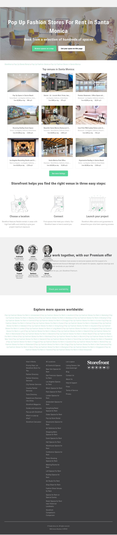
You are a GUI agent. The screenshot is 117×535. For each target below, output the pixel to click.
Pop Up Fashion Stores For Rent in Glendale (81, 324)
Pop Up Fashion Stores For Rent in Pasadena (95, 340)
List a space (70, 362)
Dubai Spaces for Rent (54, 415)
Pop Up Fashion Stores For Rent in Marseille (38, 334)
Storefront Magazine (33, 405)
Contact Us (70, 376)
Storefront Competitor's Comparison (50, 513)
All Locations (50, 362)
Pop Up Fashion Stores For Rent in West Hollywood (72, 350)
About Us (69, 380)
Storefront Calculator (33, 422)
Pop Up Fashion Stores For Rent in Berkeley (91, 316)
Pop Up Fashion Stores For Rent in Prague (23, 342)
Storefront (8, 64)
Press (68, 387)
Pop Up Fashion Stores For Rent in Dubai (48, 324)
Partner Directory (32, 375)
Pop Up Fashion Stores (40, 64)
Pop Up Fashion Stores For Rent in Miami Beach (74, 334)
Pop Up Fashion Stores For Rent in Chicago (52, 321)
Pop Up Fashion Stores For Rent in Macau (40, 332)
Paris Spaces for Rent (53, 392)
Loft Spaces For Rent (53, 471)
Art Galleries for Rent (53, 429)
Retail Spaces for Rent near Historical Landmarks (54, 504)
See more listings (58, 173)
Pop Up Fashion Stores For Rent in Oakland (29, 340)
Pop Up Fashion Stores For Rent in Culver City (87, 321)
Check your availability (58, 289)
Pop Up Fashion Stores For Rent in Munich (69, 337)
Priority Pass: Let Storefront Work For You (33, 368)
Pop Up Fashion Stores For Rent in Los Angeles (80, 329)
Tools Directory (31, 395)
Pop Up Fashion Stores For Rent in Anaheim (57, 316)
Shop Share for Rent (53, 485)
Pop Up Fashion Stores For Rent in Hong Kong (45, 326)
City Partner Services (33, 385)
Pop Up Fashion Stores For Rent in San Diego (52, 345)
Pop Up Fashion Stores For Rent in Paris (62, 340)
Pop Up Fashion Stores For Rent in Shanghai (51, 348)
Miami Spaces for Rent (54, 388)
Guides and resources (34, 409)
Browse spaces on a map (44, 48)
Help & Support (71, 383)
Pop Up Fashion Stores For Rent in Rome (88, 342)
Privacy (68, 394)
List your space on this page (71, 48)
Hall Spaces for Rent (53, 442)
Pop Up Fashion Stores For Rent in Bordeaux (56, 318)
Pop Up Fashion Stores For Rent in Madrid (73, 332)
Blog (67, 372)
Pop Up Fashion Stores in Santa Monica (66, 64)
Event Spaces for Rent (54, 439)
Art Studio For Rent (53, 481)
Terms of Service (72, 391)
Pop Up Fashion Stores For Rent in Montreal (35, 337)
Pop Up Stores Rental (22, 64)
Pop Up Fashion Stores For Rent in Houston (80, 326)
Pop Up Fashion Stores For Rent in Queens (56, 342)
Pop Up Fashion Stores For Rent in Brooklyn (90, 318)
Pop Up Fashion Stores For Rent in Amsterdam (22, 316)
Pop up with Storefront (34, 412)
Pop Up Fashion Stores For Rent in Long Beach (43, 329)
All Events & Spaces (53, 366)
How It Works (31, 362)
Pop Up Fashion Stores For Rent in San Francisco (88, 345)
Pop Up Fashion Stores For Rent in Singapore (87, 348)
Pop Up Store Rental (53, 419)
